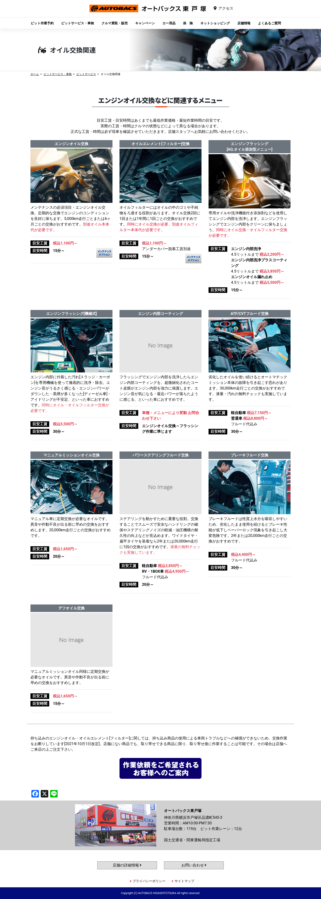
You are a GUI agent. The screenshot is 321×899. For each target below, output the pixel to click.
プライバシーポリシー (149, 881)
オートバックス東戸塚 (148, 12)
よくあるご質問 (269, 23)
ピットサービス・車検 (77, 23)
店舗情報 (243, 23)
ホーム (34, 74)
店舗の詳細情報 (127, 865)
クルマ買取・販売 (114, 23)
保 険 (188, 23)
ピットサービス (86, 74)
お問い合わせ (194, 865)
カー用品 (168, 23)
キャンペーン (145, 23)
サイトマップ (184, 881)
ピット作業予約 (42, 23)
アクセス (225, 8)
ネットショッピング (215, 23)
